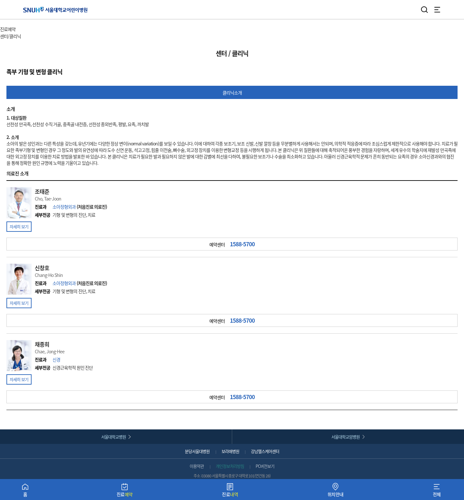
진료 (125, 491)
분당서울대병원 (197, 451)
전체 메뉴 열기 (437, 9)
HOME (5, 22)
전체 (437, 491)
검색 (424, 9)
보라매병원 (230, 451)
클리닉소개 (232, 92)
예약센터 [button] (232, 244)
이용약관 (197, 466)
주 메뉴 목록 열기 (31, 30)
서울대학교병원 (113, 437)
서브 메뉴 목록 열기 (39, 37)
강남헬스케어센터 (265, 451)
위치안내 (335, 491)
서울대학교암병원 (345, 437)
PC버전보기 (265, 466)
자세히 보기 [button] (19, 226)
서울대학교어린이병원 (55, 9)
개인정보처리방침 (230, 466)
